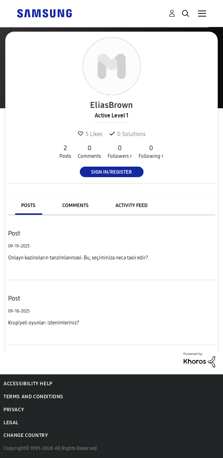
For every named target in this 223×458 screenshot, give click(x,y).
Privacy (14, 410)
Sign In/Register (111, 172)
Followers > (120, 151)
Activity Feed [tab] (131, 205)
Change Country (26, 435)
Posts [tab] (28, 205)
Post (14, 233)
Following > (151, 151)
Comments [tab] (75, 205)
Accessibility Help (28, 384)
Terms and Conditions (33, 397)
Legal (11, 423)
